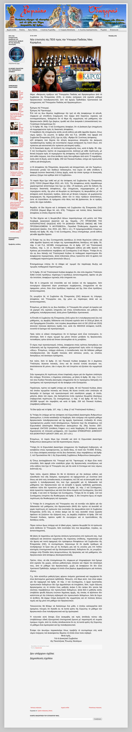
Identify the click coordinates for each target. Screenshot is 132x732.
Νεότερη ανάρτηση (36, 707)
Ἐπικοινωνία (114, 30)
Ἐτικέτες (22, 30)
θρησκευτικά (38, 647)
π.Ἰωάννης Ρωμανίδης (48, 30)
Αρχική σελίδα (65, 707)
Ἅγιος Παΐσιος (32, 30)
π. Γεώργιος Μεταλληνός (67, 30)
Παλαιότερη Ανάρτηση (95, 707)
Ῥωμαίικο (104, 30)
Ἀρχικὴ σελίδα (11, 30)
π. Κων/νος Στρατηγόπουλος (87, 30)
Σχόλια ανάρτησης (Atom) (45, 710)
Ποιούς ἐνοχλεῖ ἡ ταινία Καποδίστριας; (21, 215)
